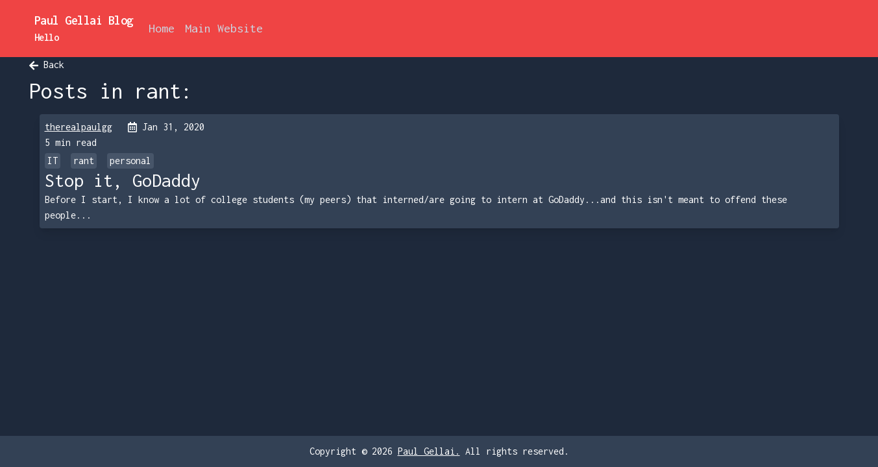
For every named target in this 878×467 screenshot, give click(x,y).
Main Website (224, 28)
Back (46, 64)
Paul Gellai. (429, 451)
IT (52, 160)
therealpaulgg (78, 126)
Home (162, 28)
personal (130, 160)
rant (83, 160)
